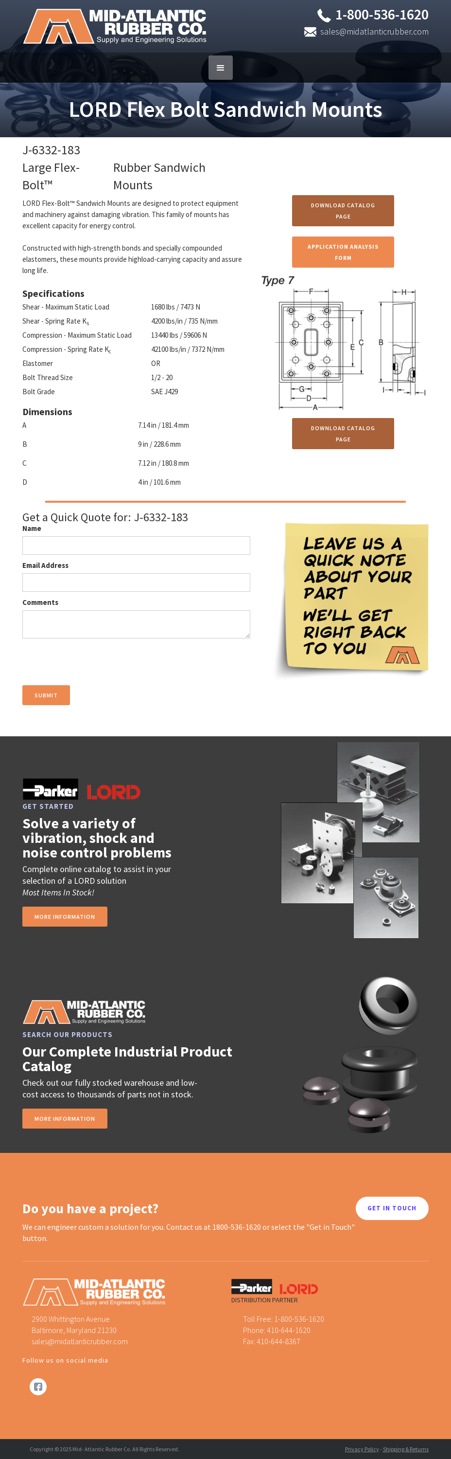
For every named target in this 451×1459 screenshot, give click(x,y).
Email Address (45, 565)
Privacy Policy (362, 1449)
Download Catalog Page (343, 210)
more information (65, 916)
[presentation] (96, 662)
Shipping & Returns (406, 1449)
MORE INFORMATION (65, 1118)
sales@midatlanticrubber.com (374, 31)
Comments (40, 602)
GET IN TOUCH (391, 1208)
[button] (220, 67)
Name (31, 528)
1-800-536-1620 (382, 14)
